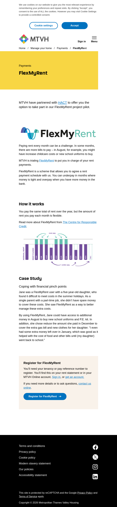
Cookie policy (27, 457)
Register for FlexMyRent (43, 396)
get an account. (74, 377)
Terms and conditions (32, 446)
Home (22, 48)
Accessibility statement (33, 475)
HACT (62, 102)
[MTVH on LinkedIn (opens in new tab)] (93, 478)
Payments (62, 48)
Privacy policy (27, 451)
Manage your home (41, 48)
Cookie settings (43, 25)
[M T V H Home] (34, 39)
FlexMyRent (46, 160)
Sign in (56, 377)
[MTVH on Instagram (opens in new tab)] (93, 469)
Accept (79, 25)
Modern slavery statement (35, 463)
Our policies (26, 469)
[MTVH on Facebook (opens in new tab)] (93, 449)
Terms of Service (28, 496)
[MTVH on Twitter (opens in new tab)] (93, 459)
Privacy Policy (85, 493)
